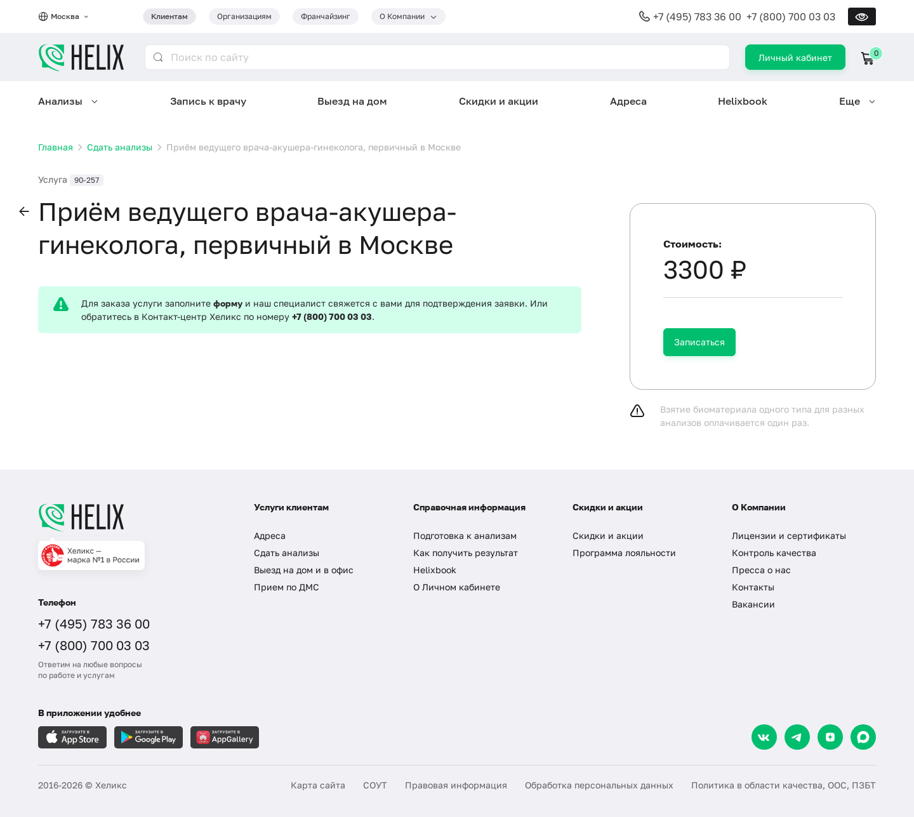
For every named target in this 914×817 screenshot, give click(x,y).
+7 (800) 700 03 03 (790, 16)
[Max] (863, 737)
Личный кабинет (795, 57)
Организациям (244, 16)
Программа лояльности (624, 552)
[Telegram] (797, 737)
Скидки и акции (498, 101)
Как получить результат (465, 552)
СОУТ (375, 785)
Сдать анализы (286, 552)
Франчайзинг (325, 16)
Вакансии (753, 604)
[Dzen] (830, 737)
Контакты (753, 586)
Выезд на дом (352, 101)
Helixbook (742, 101)
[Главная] (133, 517)
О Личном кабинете (456, 586)
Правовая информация (456, 785)
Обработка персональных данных (599, 785)
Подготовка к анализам (465, 535)
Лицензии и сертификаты (789, 535)
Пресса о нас (761, 569)
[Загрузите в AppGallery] (224, 737)
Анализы (60, 101)
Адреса (628, 101)
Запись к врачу (208, 101)
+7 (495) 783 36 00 (697, 16)
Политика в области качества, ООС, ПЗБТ (783, 785)
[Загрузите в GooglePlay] (148, 737)
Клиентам (169, 16)
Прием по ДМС (286, 586)
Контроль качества (774, 552)
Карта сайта (318, 785)
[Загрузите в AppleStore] (72, 737)
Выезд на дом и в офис (304, 569)
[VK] (764, 737)
